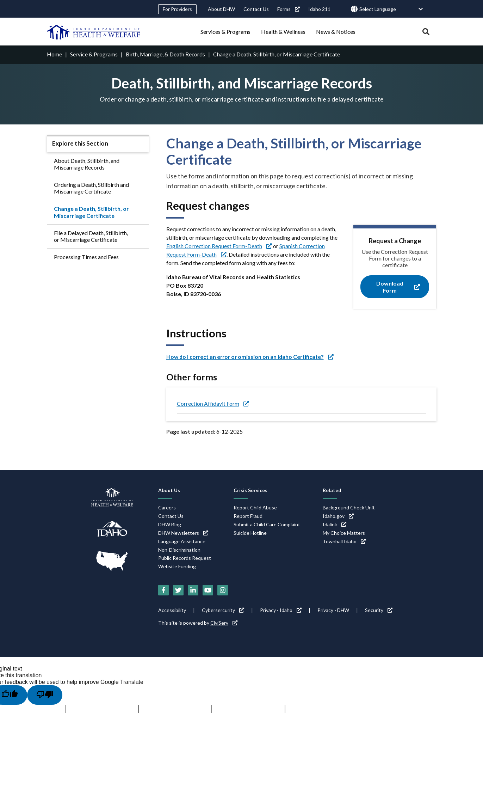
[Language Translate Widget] (391, 9)
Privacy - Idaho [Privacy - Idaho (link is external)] (281, 610)
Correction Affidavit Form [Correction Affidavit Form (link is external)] (213, 403)
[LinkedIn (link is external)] (193, 589)
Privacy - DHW (333, 610)
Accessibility (172, 610)
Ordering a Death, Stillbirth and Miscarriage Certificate (91, 187)
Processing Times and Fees (86, 256)
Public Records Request (184, 558)
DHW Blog (169, 524)
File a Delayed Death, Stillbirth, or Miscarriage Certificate (91, 236)
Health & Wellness (283, 31)
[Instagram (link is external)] (222, 589)
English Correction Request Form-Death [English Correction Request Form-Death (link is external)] (219, 245)
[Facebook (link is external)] (163, 589)
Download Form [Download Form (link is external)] (398, 286)
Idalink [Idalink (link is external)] (334, 524)
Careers (167, 507)
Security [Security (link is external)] (378, 610)
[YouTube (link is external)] (208, 589)
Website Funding (177, 566)
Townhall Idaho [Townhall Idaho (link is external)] (344, 541)
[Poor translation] (44, 694)
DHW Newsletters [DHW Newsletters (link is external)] (183, 532)
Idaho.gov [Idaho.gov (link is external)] (338, 516)
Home (54, 54)
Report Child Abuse (255, 507)
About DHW (221, 9)
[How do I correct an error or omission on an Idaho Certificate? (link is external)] (251, 356)
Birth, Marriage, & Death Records (166, 54)
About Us (169, 490)
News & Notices (335, 31)
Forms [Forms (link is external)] (288, 9)
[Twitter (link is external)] (178, 589)
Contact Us (256, 9)
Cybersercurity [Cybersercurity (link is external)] (223, 610)
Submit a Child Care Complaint (267, 524)
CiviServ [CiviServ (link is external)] (223, 622)
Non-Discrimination (179, 549)
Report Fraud (248, 516)
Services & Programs (225, 31)
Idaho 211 (319, 9)
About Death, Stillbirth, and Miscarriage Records (86, 163)
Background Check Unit (349, 507)
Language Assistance (181, 541)
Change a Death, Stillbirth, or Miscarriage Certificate (91, 212)
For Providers (177, 9)
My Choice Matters (344, 532)
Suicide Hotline (250, 532)
